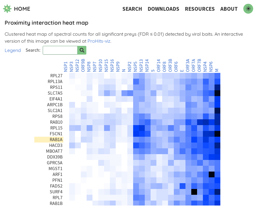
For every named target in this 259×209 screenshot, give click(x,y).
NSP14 (147, 65)
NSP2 (130, 67)
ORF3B (170, 65)
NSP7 (95, 67)
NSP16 (112, 65)
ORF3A (188, 65)
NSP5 (135, 67)
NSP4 (205, 67)
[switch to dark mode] (248, 9)
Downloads (163, 8)
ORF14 (159, 65)
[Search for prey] (82, 50)
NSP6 (211, 67)
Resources (200, 8)
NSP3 (71, 67)
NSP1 (66, 67)
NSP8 (89, 67)
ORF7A (194, 65)
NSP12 (77, 65)
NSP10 (100, 65)
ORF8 (164, 67)
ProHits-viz (98, 41)
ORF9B (83, 65)
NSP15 (106, 65)
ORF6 (176, 67)
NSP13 (141, 65)
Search (132, 8)
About (229, 8)
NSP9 (118, 67)
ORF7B (199, 65)
